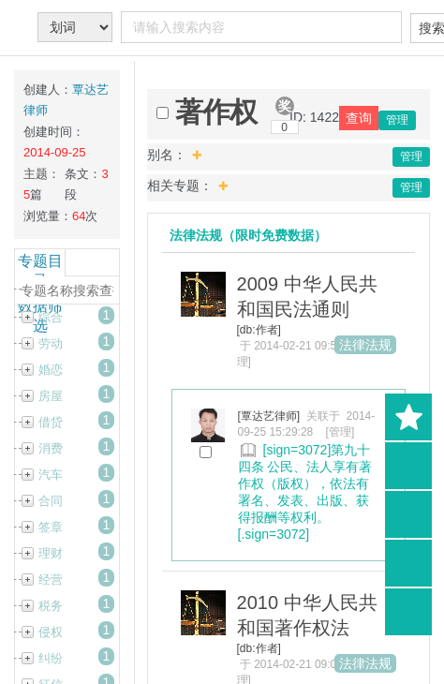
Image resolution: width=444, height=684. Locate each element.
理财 (50, 553)
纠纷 (50, 658)
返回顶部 (408, 611)
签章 (50, 527)
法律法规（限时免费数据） (248, 235)
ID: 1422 (314, 117)
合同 (50, 501)
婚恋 (50, 370)
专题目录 (40, 271)
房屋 (50, 396)
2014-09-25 (54, 152)
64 (78, 216)
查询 (359, 118)
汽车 (50, 475)
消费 (50, 448)
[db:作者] (259, 329)
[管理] (340, 432)
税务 (50, 606)
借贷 (50, 422)
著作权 (216, 112)
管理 (397, 119)
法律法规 (365, 344)
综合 (50, 317)
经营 (50, 579)
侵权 (50, 632)
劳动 (50, 343)
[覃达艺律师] (269, 416)
